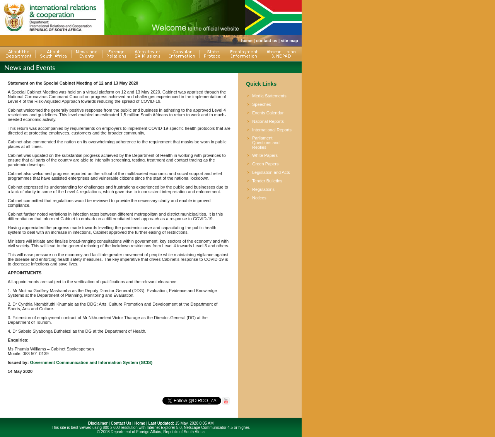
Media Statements (269, 96)
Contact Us (121, 423)
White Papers (265, 155)
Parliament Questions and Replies (266, 143)
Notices (259, 198)
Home (139, 423)
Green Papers (265, 164)
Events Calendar (267, 113)
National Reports (268, 121)
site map (289, 40)
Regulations (263, 189)
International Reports (272, 130)
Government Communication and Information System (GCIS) (91, 362)
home (246, 40)
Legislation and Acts (271, 172)
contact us (266, 40)
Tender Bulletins (267, 181)
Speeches (261, 104)
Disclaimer (98, 423)
